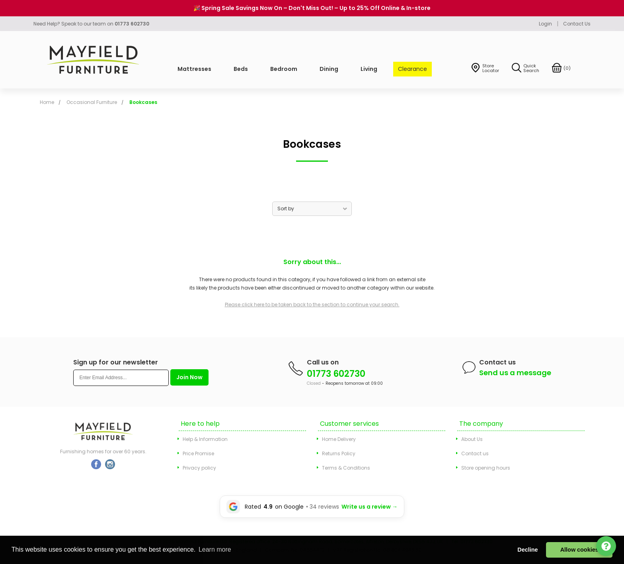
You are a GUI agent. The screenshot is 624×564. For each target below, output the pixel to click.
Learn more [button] (215, 549)
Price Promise (198, 453)
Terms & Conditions (346, 467)
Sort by (285, 208)
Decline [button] (527, 549)
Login (545, 23)
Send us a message (515, 373)
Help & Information (205, 439)
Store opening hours (485, 467)
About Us (472, 439)
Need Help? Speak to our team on (91, 23)
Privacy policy (199, 467)
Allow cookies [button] (579, 549)
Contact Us (577, 23)
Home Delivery (339, 439)
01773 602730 (336, 374)
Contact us (475, 453)
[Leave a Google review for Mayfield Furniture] (312, 506)
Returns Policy (338, 453)
